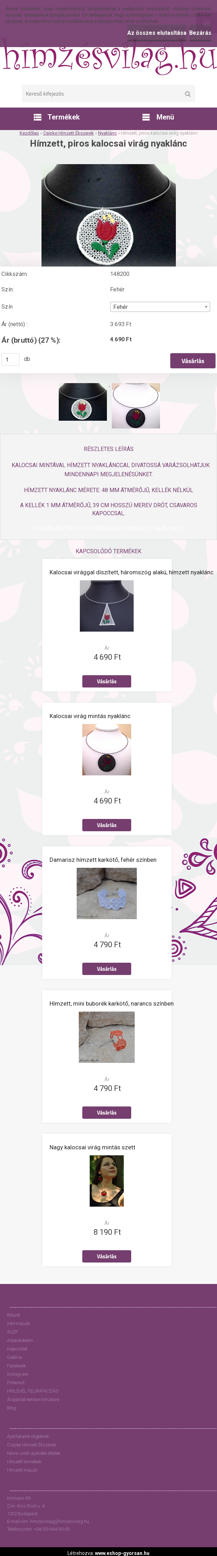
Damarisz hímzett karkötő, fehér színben (103, 859)
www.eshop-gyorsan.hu (122, 1553)
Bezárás (200, 33)
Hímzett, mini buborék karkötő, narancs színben (112, 1003)
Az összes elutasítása (156, 33)
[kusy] (10, 359)
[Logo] (108, 56)
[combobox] (160, 307)
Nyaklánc (107, 133)
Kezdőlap (29, 133)
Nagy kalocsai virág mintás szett (92, 1147)
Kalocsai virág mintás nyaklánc (90, 715)
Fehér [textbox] (120, 307)
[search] (187, 94)
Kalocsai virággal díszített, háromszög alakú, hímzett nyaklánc (131, 572)
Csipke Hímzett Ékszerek (68, 133)
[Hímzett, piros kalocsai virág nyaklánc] (109, 166)
